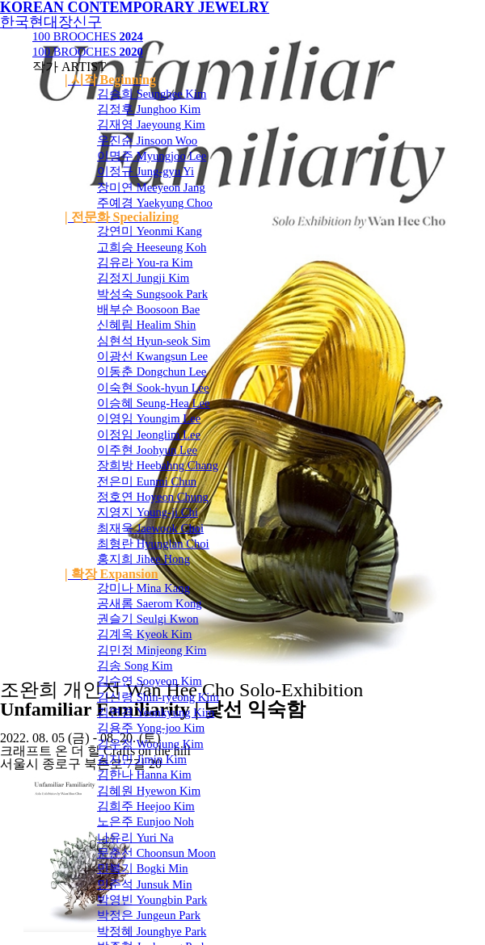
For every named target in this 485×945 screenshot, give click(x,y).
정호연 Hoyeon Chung (153, 496)
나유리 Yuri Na (135, 837)
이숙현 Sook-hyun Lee (153, 387)
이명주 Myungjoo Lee (151, 155)
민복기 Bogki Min (142, 868)
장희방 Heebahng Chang (157, 465)
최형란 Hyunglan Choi (153, 543)
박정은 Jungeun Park (148, 915)
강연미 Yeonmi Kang (149, 231)
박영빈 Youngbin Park (152, 899)
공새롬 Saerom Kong (149, 603)
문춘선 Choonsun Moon (156, 852)
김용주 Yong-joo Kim (151, 727)
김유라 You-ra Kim (144, 262)
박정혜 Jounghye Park (151, 931)
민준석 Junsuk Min (144, 884)
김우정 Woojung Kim (150, 743)
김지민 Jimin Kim (142, 759)
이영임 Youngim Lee (148, 418)
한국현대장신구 (51, 22)
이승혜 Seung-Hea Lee (153, 403)
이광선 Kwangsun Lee (152, 356)
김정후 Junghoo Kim (148, 109)
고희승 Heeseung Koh (151, 247)
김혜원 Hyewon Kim (148, 790)
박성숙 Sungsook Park (152, 294)
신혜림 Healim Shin (146, 324)
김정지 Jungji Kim (143, 277)
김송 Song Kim (135, 665)
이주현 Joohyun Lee (147, 449)
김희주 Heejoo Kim (146, 806)
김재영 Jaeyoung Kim (151, 124)
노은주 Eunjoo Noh (145, 821)
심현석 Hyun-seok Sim (153, 340)
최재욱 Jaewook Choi (150, 528)
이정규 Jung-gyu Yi (145, 171)
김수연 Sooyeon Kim (149, 680)
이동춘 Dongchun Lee (151, 371)
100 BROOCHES (87, 36)
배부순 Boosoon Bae (148, 309)
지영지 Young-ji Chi (147, 512)
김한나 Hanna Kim (144, 774)
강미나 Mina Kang (143, 588)
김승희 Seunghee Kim (151, 93)
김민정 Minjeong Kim (151, 650)
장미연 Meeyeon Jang (151, 187)
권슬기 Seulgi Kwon (148, 618)
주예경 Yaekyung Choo (155, 202)
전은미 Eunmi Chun (146, 481)
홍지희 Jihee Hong (143, 558)
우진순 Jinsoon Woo (147, 140)
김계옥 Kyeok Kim (144, 634)
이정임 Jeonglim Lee (148, 434)
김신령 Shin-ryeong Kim (158, 697)
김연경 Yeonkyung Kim (155, 712)
